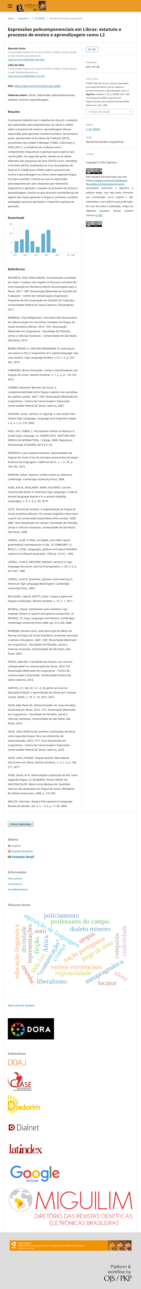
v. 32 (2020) (38, 18)
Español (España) (22, 851)
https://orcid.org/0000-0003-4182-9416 (26, 59)
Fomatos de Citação (99, 111)
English (16, 845)
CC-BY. (99, 215)
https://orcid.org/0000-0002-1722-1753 (26, 76)
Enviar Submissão (20, 824)
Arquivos (23, 18)
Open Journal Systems (21, 1005)
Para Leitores (15, 878)
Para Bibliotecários (18, 889)
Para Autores (15, 884)
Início (11, 18)
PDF (93, 49)
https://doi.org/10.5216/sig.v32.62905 (37, 86)
